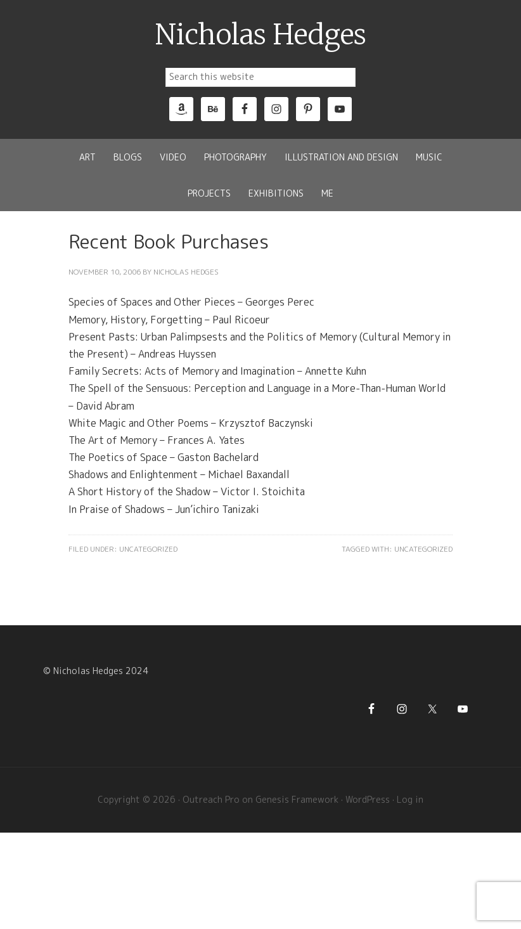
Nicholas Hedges (260, 35)
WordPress (367, 799)
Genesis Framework (296, 799)
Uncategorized (148, 548)
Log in (410, 799)
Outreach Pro (211, 799)
